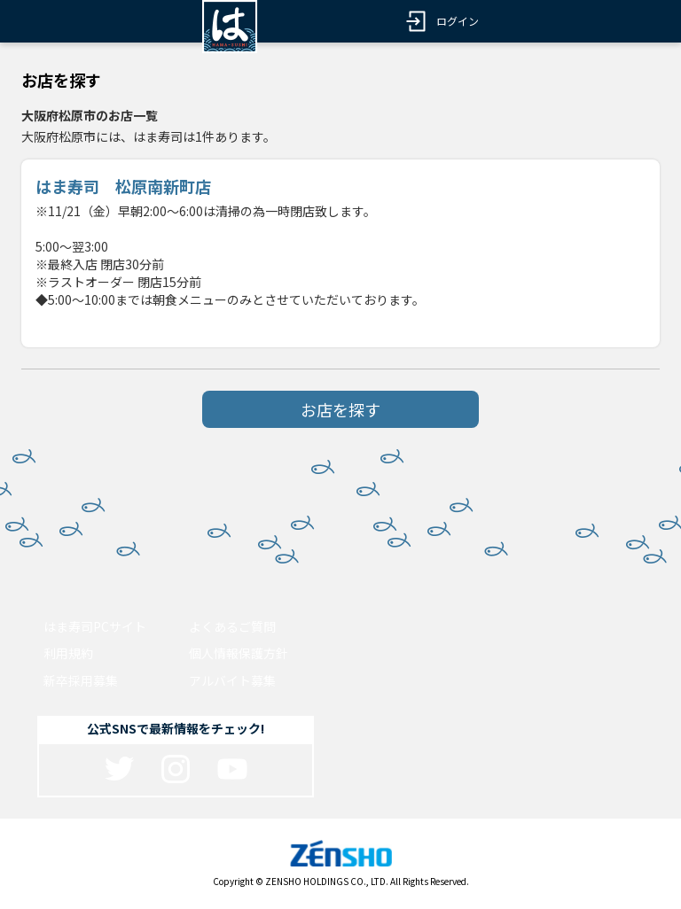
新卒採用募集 (80, 680)
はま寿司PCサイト (94, 626)
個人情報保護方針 (238, 653)
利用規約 (68, 653)
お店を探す (340, 409)
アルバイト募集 (232, 680)
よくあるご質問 (232, 626)
